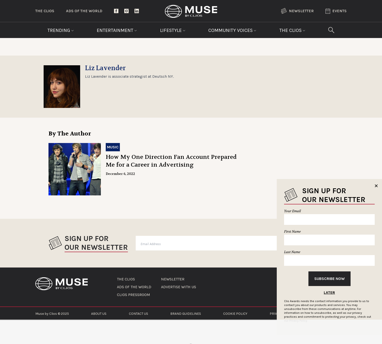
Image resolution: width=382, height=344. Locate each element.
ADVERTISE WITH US (178, 287)
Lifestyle (172, 30)
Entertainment (117, 30)
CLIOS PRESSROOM (133, 295)
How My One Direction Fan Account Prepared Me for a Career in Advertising (171, 161)
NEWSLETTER (172, 279)
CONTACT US (138, 314)
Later (329, 292)
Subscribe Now (329, 278)
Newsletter (297, 11)
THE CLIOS (126, 279)
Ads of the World (84, 11)
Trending (61, 30)
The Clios (44, 11)
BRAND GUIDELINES (185, 314)
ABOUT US (98, 314)
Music (113, 147)
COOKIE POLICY (235, 314)
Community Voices (232, 30)
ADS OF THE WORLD (134, 287)
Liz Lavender (105, 68)
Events (336, 11)
